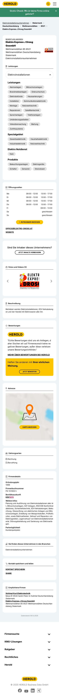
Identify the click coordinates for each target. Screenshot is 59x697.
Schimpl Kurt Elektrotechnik (18, 593)
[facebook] (20, 690)
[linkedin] (33, 690)
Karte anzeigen (29, 427)
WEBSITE (10, 232)
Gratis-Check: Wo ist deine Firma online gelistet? (29, 12)
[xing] (39, 690)
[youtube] (26, 690)
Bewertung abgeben (14, 39)
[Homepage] (10, 4)
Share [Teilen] (9, 573)
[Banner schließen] (55, 10)
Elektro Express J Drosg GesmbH (20, 601)
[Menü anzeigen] (54, 3)
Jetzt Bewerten (29, 372)
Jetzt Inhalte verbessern (29, 252)
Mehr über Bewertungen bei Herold (29, 355)
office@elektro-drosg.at (19, 228)
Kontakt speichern (15, 569)
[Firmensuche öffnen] (48, 4)
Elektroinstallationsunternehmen (19, 550)
